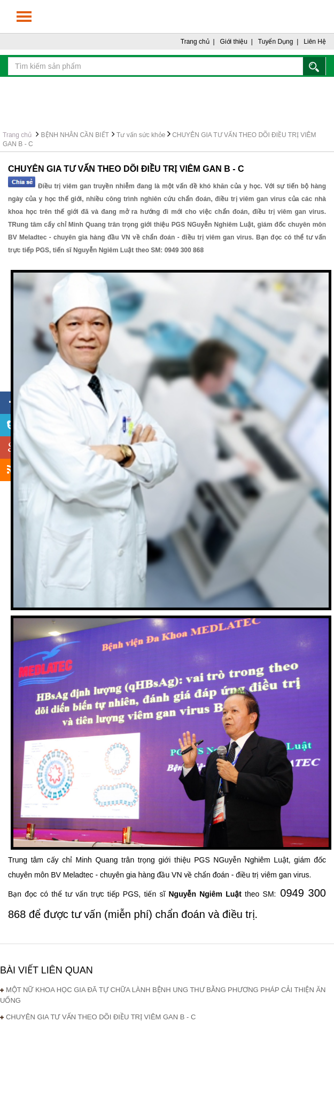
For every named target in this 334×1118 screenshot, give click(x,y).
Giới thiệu (233, 41)
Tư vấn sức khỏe (140, 135)
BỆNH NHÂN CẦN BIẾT (75, 135)
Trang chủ (195, 41)
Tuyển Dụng (275, 41)
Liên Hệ (315, 41)
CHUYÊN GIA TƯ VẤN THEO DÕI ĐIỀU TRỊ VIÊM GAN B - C (101, 1017)
